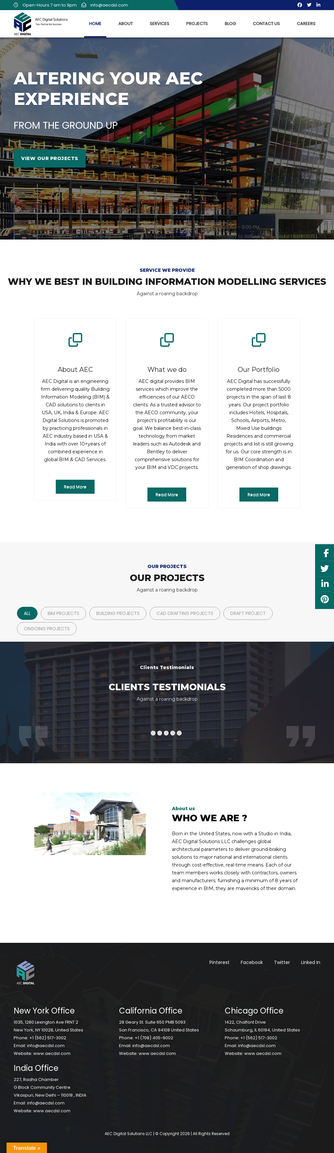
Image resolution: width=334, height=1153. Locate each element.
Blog (230, 24)
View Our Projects (49, 158)
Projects (197, 24)
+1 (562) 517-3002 (47, 1038)
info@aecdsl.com (105, 5)
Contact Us (266, 24)
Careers (306, 24)
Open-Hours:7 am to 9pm (45, 5)
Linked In (310, 962)
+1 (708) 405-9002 (154, 1038)
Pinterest (219, 962)
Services (159, 24)
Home (95, 24)
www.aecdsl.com (51, 1053)
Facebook (252, 962)
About (125, 24)
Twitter (282, 962)
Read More (75, 486)
